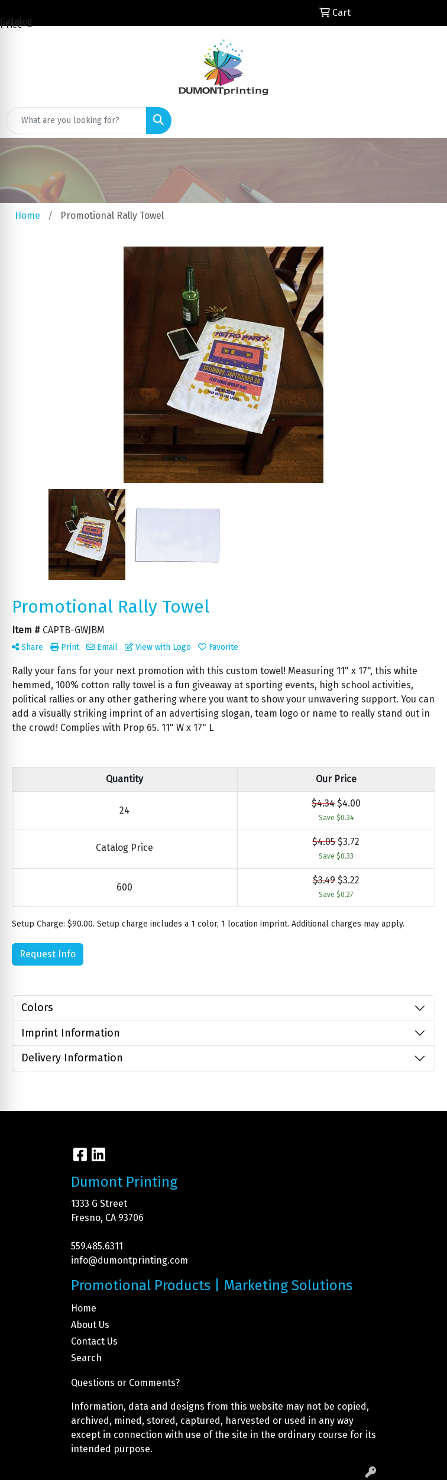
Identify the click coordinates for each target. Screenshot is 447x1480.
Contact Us (94, 1341)
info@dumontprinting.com (129, 1260)
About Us (90, 1324)
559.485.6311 (97, 1246)
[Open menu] (423, 120)
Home (83, 1308)
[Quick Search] (76, 120)
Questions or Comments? (125, 1382)
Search (86, 1358)
